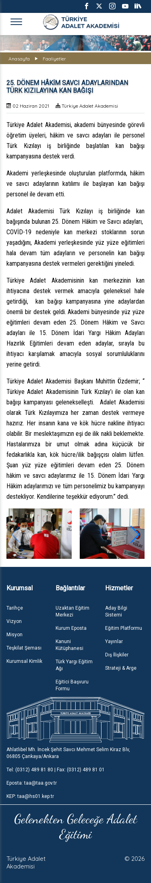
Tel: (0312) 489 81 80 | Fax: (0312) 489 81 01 (55, 770)
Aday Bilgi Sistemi (116, 611)
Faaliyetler (54, 59)
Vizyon (14, 621)
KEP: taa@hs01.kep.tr (30, 796)
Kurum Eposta (71, 628)
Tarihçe (14, 608)
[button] (135, 535)
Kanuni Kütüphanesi (69, 645)
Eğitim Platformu (123, 628)
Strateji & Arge (121, 668)
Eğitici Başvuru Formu (72, 685)
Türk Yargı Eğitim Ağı (74, 665)
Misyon (14, 634)
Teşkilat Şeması (23, 648)
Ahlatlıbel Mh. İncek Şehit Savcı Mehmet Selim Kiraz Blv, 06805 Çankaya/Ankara (68, 753)
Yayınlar (114, 641)
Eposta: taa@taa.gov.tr (31, 783)
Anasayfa (19, 59)
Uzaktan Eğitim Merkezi (72, 611)
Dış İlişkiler (116, 655)
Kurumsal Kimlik (24, 661)
